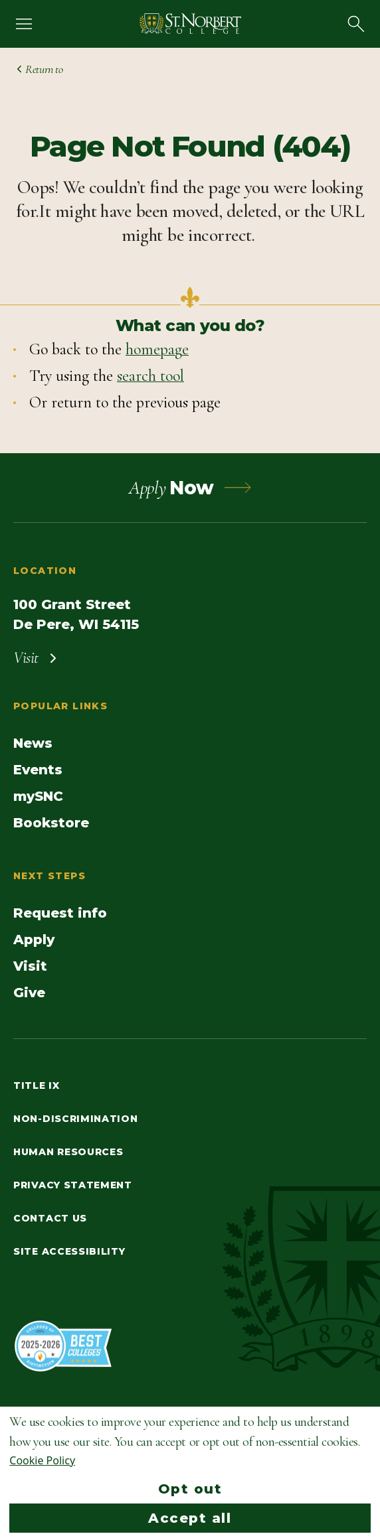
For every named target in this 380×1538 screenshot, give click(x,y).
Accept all (189, 1518)
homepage (157, 349)
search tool (150, 375)
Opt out (190, 1489)
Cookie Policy (42, 1460)
